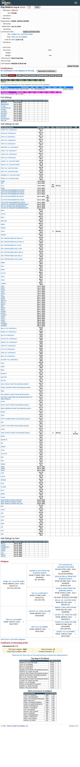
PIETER (3, 117)
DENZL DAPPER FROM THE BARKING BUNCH (16, 387)
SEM (2, 523)
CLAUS (3, 106)
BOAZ (3, 309)
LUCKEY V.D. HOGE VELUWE (66, 615)
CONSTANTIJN (5, 108)
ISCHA (3, 290)
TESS (3, 276)
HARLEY (4, 315)
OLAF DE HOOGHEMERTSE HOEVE (12, 200)
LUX (2, 186)
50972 (13, 39)
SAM (2, 363)
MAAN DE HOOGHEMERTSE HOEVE (12, 194)
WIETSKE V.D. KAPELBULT (9, 147)
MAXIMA (4, 115)
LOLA (3, 517)
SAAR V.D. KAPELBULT (8, 133)
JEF (2, 513)
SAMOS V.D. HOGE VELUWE (65, 622)
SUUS (3, 429)
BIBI (2, 306)
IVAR (2, 291)
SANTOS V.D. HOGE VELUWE (40, 611)
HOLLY (3, 318)
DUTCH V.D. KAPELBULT (9, 339)
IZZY (2, 295)
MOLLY (3, 554)
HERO (3, 317)
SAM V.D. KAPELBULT (8, 137)
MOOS (3, 412)
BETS (3, 370)
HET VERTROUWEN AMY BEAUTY (12, 238)
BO (2, 443)
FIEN (2, 391)
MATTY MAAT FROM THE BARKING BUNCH (15, 405)
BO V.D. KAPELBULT (7, 335)
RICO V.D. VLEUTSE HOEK (9, 171)
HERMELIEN (5, 547)
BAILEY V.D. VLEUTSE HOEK (10, 165)
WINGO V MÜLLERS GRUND (65, 607)
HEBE (3, 263)
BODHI (3, 447)
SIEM (2, 467)
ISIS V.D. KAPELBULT (40, 593)
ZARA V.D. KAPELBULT (8, 158)
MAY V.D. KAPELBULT (8, 356)
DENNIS (3, 480)
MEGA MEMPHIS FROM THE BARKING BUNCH (16, 408)
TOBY (3, 280)
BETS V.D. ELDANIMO (40, 627)
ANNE (3, 297)
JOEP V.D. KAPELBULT (8, 346)
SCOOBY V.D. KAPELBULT (9, 360)
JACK (3, 450)
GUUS (3, 401)
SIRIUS (3, 556)
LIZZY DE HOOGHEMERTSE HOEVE (12, 192)
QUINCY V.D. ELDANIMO (65, 631)
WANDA (3, 235)
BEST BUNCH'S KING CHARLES (11, 500)
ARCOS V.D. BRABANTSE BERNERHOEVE (14, 204)
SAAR (3, 497)
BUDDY (3, 313)
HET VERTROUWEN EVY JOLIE (11, 245)
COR (2, 473)
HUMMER (4, 324)
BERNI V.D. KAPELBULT (9, 332)
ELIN (2, 483)
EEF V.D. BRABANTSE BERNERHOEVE (13, 206)
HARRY (3, 545)
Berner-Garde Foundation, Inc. (18, 726)
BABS (3, 181)
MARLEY (4, 373)
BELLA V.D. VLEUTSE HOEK (65, 600)
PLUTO (3, 273)
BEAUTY (4, 300)
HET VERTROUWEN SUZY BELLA (12, 256)
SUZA (3, 470)
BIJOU (3, 308)
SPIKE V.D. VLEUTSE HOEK (10, 178)
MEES (3, 494)
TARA (3, 231)
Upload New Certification (46, 71)
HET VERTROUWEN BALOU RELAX (12, 242)
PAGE (3, 188)
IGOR (3, 288)
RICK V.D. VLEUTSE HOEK (9, 168)
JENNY (3, 551)
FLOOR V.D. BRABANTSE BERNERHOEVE (14, 208)
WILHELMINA (5, 119)
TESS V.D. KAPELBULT (8, 140)
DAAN (3, 476)
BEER (3, 436)
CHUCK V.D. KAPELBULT (9, 130)
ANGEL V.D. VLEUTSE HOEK (10, 161)
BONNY (3, 311)
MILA (2, 460)
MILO (2, 217)
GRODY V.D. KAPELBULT (9, 342)
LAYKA (3, 214)
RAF (2, 530)
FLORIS (3, 110)
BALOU (3, 380)
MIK (2, 457)
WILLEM (3, 120)
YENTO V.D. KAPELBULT (9, 154)
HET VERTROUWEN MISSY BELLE (12, 252)
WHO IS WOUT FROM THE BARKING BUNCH (15, 433)
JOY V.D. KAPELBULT (8, 349)
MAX (2, 266)
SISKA (3, 468)
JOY (2, 183)
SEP (2, 534)
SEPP (3, 366)
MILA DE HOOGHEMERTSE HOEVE (12, 196)
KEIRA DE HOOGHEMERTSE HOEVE (13, 190)
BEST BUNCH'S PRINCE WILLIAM (12, 503)
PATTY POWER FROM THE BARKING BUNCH (15, 419)
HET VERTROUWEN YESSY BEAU (12, 259)
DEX (2, 506)
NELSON (4, 221)
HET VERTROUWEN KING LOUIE (11, 249)
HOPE (3, 320)
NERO (3, 224)
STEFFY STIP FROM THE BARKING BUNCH (15, 426)
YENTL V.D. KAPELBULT (9, 151)
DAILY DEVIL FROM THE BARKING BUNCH (15, 384)
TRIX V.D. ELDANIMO (19, 37)
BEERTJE (4, 440)
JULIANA (4, 111)
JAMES (3, 549)
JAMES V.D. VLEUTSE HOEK (22, 34)
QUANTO (4, 377)
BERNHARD (5, 104)
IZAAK (3, 293)
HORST (3, 322)
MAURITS (4, 113)
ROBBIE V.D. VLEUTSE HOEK (10, 175)
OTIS (2, 415)
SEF (2, 422)
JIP (2, 527)
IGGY (2, 286)
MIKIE (3, 269)
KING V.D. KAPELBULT (8, 353)
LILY (2, 552)
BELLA (3, 302)
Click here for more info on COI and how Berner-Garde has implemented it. (40, 655)
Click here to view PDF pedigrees (13, 639)
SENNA (3, 228)
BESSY (3, 304)
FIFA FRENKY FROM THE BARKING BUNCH (15, 394)
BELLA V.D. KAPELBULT (9, 328)
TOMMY (3, 283)
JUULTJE (4, 454)
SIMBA (3, 464)
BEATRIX (4, 102)
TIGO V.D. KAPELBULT (8, 144)
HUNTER (4, 326)
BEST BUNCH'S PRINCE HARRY (11, 502)
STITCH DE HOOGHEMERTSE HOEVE (13, 202)
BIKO (2, 210)
